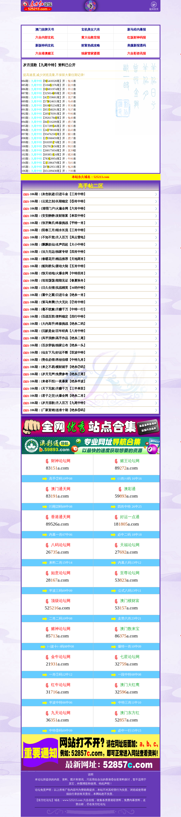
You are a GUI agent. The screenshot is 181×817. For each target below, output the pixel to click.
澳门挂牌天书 (44, 29)
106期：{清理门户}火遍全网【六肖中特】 (58, 208)
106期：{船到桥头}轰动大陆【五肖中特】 (58, 266)
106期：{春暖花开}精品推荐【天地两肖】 (58, 259)
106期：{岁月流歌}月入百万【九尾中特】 (58, 403)
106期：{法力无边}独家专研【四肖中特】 (58, 251)
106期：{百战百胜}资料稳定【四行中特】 (58, 316)
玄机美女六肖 (90, 29)
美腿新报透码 (136, 45)
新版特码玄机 (44, 45)
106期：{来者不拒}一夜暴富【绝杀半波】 (58, 381)
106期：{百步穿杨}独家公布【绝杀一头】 (58, 345)
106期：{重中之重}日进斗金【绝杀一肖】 (58, 295)
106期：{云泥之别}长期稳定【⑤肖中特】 (58, 201)
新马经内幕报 (136, 29)
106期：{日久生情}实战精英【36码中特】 (58, 287)
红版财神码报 (136, 37)
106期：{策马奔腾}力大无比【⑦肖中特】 (58, 302)
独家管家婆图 (90, 53)
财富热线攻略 (90, 45)
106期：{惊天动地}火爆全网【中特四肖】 (58, 273)
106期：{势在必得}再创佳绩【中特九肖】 (58, 359)
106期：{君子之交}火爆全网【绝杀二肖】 (58, 395)
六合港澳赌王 (44, 53)
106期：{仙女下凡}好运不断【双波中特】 (58, 352)
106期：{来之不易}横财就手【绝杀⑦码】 (58, 367)
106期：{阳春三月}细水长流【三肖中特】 (58, 230)
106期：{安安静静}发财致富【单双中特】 (58, 215)
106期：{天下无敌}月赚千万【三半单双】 (58, 388)
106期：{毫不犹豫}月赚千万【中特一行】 (58, 309)
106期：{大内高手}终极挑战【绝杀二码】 (58, 323)
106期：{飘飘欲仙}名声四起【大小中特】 (58, 244)
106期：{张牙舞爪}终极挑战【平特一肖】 (58, 223)
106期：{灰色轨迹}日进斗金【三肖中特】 (58, 194)
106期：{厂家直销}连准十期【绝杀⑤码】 (58, 410)
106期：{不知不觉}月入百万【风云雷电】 (58, 237)
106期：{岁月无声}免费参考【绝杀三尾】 (58, 374)
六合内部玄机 (44, 37)
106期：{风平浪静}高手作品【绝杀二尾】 (58, 338)
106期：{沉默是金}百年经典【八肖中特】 (58, 331)
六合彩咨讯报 (136, 53)
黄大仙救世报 (90, 37)
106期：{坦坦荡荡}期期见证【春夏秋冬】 (58, 280)
